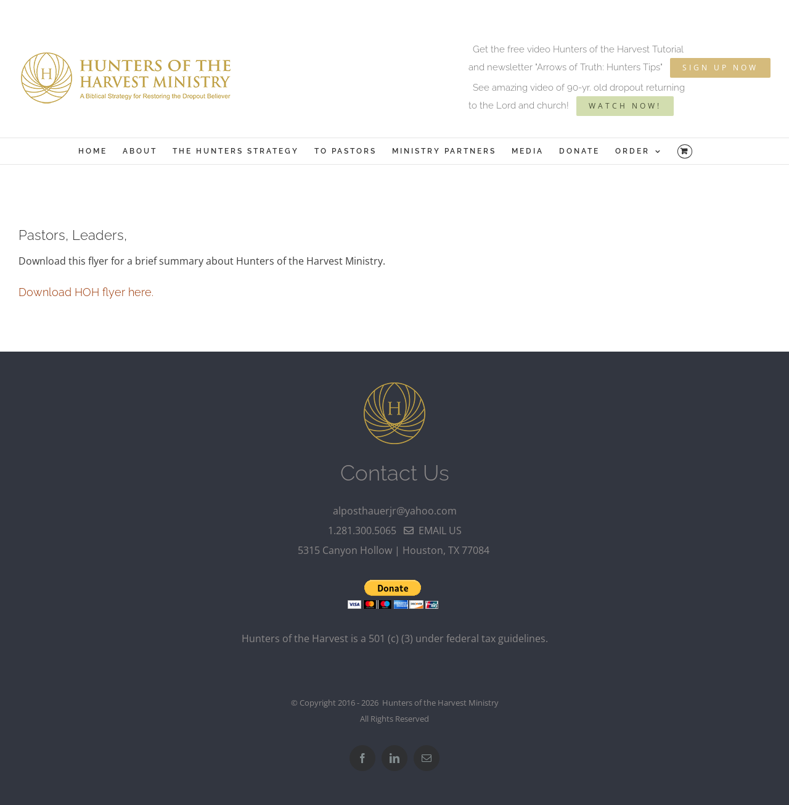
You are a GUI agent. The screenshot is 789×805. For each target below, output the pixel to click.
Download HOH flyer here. (85, 292)
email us (433, 530)
